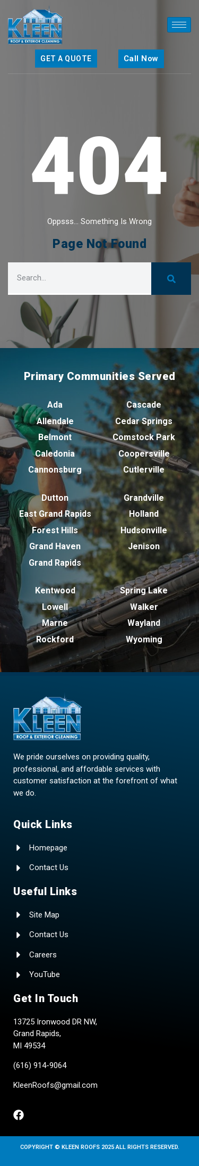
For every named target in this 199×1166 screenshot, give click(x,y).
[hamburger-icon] (179, 24)
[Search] (171, 278)
